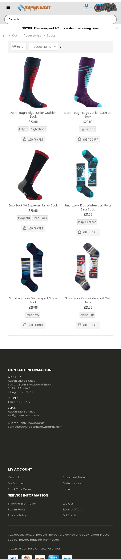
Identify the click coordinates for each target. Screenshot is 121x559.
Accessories (32, 35)
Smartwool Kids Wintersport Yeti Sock (88, 300)
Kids (15, 35)
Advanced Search (75, 477)
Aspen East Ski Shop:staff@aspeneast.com (23, 413)
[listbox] (33, 129)
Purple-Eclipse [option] (87, 222)
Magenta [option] (24, 218)
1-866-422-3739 (19, 402)
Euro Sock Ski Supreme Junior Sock (33, 206)
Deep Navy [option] (32, 315)
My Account (16, 483)
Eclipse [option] (23, 129)
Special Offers (72, 509)
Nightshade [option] (38, 129)
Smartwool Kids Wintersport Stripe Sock (33, 300)
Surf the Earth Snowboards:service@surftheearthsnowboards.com (35, 425)
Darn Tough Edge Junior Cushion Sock (33, 115)
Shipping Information (22, 504)
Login (66, 489)
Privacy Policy (17, 515)
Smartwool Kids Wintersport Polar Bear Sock (88, 208)
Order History (72, 483)
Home (4, 35)
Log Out (68, 504)
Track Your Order (19, 489)
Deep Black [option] (40, 218)
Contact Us (15, 477)
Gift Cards (69, 515)
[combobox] (60, 19)
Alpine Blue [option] (87, 315)
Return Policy (17, 509)
